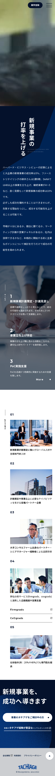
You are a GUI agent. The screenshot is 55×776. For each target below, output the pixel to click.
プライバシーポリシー (33, 755)
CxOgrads (31, 618)
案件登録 (35, 5)
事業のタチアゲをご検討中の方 (30, 717)
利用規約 (17, 755)
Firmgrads (31, 609)
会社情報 (7, 755)
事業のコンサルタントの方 (27, 727)
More (43, 379)
